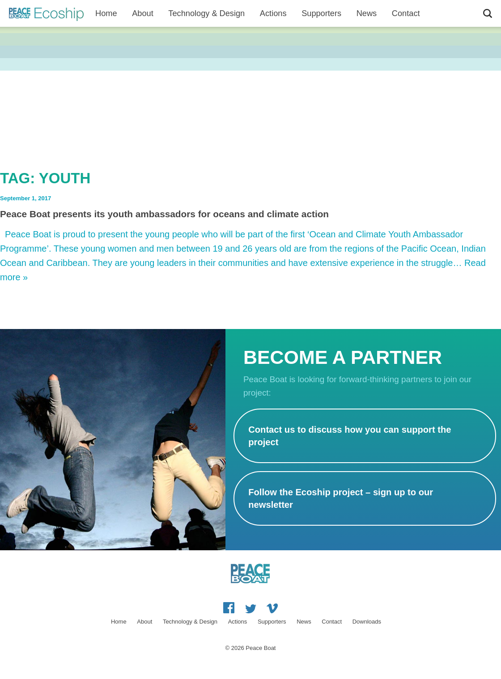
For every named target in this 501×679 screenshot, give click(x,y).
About (142, 13)
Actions (273, 13)
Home (106, 13)
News (367, 13)
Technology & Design (206, 13)
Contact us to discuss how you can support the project (349, 436)
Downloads (366, 621)
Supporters (321, 13)
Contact (332, 621)
